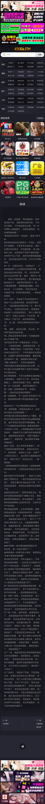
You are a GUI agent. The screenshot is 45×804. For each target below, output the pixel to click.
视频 (3, 73)
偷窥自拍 (11, 89)
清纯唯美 (21, 93)
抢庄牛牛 (40, 67)
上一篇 (5, 722)
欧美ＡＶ (30, 72)
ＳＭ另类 (40, 75)
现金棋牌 (30, 67)
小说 (3, 100)
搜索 (39, 55)
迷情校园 (11, 102)
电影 (3, 82)
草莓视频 (30, 107)
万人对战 (30, 63)
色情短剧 (21, 111)
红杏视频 (11, 111)
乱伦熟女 (30, 84)
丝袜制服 (21, 75)
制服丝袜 (11, 84)
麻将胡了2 (11, 67)
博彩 (3, 64)
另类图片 (40, 93)
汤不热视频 (40, 107)
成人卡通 (30, 81)
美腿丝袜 (11, 93)
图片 (3, 91)
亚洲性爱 (11, 81)
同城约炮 (11, 107)
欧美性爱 (40, 81)
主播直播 (30, 75)
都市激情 (11, 98)
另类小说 (21, 102)
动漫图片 (40, 89)
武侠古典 (40, 98)
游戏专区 (40, 63)
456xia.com (22, 49)
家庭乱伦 (21, 98)
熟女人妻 (11, 75)
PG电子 (11, 63)
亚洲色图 (21, 89)
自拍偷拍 (21, 72)
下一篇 (38, 724)
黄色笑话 (30, 102)
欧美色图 (30, 89)
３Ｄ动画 (40, 72)
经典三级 (21, 84)
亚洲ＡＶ (11, 72)
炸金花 (20, 67)
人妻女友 (30, 98)
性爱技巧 (40, 102)
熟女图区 (30, 93)
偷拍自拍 (21, 81)
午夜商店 (21, 107)
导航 (3, 109)
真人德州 (21, 63)
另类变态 (40, 84)
